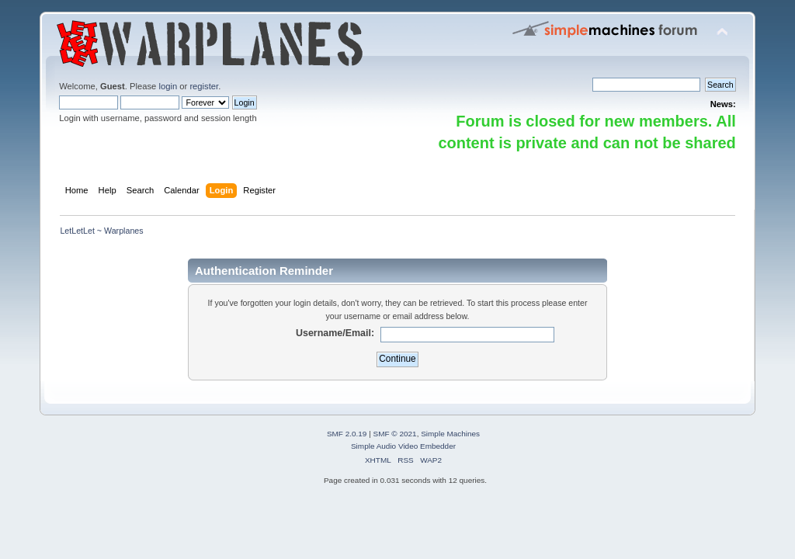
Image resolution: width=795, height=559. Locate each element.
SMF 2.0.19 (347, 433)
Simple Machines (450, 433)
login (167, 86)
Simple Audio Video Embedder (403, 446)
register (203, 86)
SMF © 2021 (395, 433)
